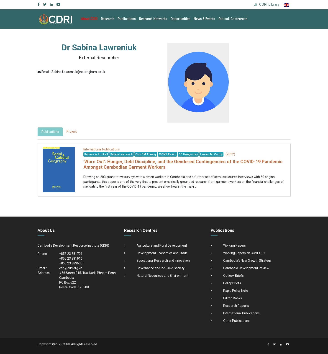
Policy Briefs (232, 283)
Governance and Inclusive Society (160, 268)
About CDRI (89, 19)
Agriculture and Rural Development (162, 245)
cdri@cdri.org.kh (70, 268)
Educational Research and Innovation (163, 260)
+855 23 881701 (70, 254)
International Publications (241, 313)
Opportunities (180, 19)
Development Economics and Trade (162, 253)
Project (72, 131)
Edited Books (232, 298)
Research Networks (153, 19)
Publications (127, 19)
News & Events (204, 19)
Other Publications (236, 321)
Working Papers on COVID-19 (244, 253)
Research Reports (236, 305)
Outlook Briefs (233, 275)
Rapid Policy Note (235, 290)
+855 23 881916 (70, 258)
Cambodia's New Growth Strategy (247, 260)
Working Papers (234, 245)
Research (107, 19)
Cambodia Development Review (246, 268)
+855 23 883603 (70, 263)
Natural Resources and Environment (162, 275)
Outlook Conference (232, 19)
